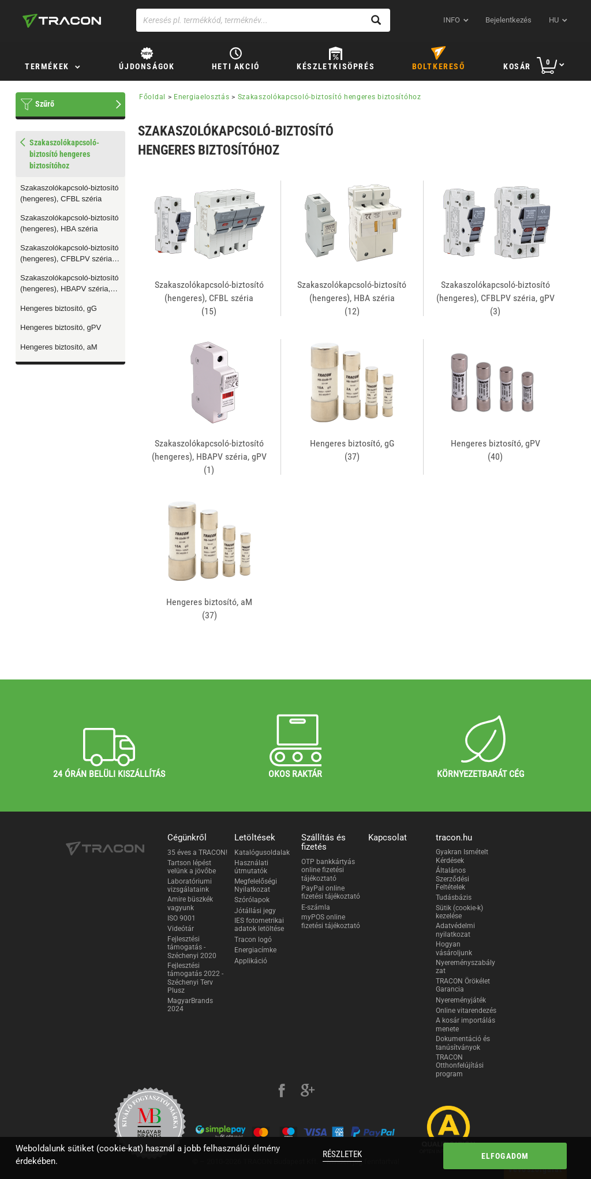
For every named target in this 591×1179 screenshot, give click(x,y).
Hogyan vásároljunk (454, 948)
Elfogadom (505, 1156)
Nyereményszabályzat (465, 967)
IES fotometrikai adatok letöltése (259, 925)
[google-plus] (308, 1092)
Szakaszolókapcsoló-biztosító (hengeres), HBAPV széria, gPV (69, 283)
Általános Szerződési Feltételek (452, 878)
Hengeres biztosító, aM (59, 347)
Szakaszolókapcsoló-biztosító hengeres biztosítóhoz (329, 97)
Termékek (47, 66)
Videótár (180, 929)
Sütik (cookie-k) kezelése (459, 912)
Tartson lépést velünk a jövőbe (191, 867)
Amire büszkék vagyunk (190, 903)
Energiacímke (255, 950)
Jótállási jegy (255, 911)
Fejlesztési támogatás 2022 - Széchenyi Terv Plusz (195, 978)
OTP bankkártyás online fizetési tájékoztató (328, 870)
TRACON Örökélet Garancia (463, 985)
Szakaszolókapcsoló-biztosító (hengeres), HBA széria (69, 223)
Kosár (517, 66)
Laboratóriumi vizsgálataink (189, 885)
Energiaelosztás (202, 97)
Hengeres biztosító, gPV (60, 327)
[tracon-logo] (62, 20)
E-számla (315, 907)
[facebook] (282, 1092)
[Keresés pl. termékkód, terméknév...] (263, 20)
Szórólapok (252, 900)
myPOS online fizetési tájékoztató (330, 921)
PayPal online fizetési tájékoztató (330, 892)
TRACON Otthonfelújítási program (460, 1065)
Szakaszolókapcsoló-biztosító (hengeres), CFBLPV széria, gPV (69, 253)
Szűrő (44, 103)
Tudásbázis (454, 897)
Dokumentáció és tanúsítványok (463, 1043)
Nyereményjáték (461, 1000)
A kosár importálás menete (465, 1024)
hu (554, 20)
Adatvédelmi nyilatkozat (455, 930)
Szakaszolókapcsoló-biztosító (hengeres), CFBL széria (69, 193)
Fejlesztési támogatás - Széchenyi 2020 (191, 947)
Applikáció (250, 961)
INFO (451, 20)
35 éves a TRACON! (197, 852)
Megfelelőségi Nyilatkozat (255, 885)
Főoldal (152, 97)
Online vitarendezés (466, 1011)
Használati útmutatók (251, 867)
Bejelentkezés (508, 20)
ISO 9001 (181, 918)
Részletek (342, 1154)
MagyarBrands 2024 (190, 1005)
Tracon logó (253, 940)
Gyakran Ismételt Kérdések (462, 856)
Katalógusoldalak (262, 852)
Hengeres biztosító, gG (58, 308)
